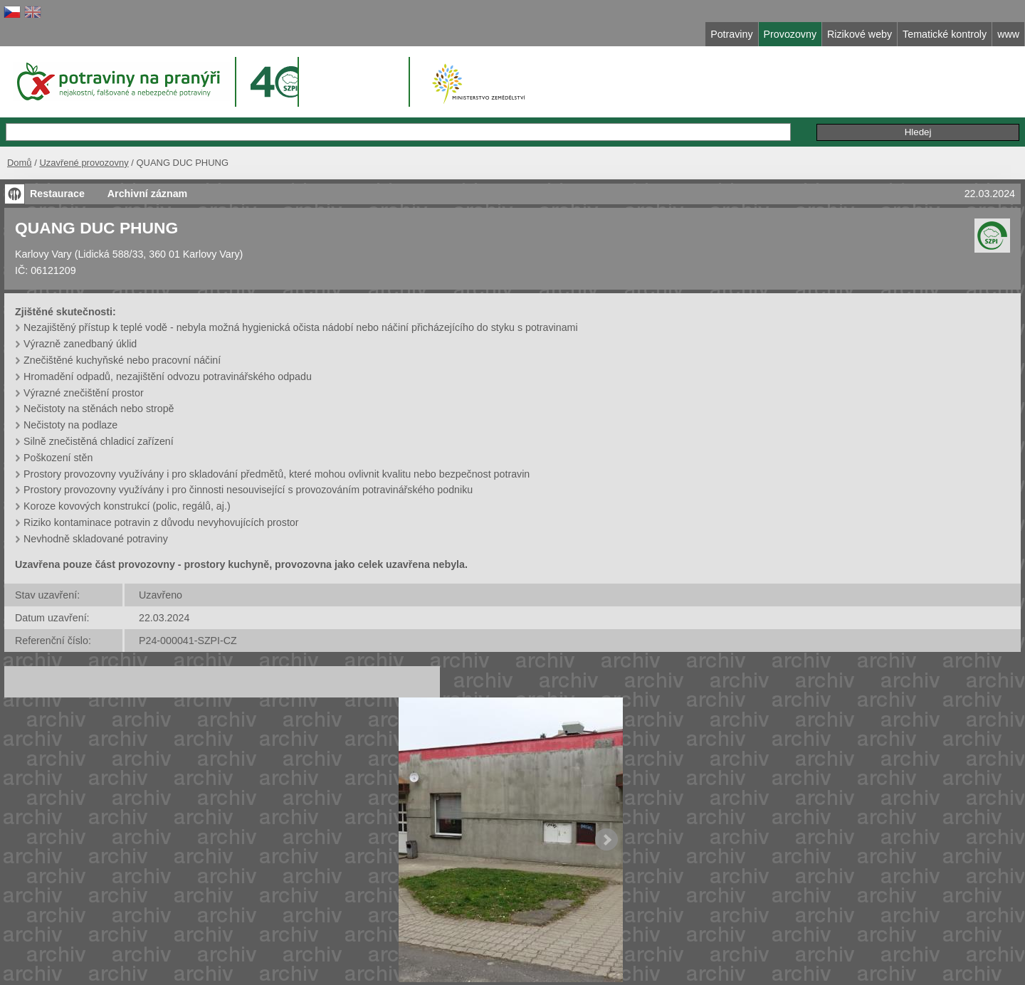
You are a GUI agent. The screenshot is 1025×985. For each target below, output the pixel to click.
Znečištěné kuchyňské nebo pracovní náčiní (122, 360)
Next (606, 839)
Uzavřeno (160, 595)
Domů (19, 162)
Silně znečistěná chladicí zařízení (98, 441)
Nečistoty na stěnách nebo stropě (98, 408)
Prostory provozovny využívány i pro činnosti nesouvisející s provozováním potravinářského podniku (248, 489)
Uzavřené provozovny (83, 162)
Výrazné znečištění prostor (83, 393)
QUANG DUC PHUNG (96, 227)
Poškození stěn (58, 457)
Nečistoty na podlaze (70, 425)
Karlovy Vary (43, 254)
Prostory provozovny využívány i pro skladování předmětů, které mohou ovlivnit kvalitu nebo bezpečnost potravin (276, 474)
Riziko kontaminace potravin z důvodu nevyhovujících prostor (161, 522)
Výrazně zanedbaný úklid (80, 343)
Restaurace (57, 193)
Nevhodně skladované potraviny (95, 538)
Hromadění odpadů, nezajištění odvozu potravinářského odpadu (167, 376)
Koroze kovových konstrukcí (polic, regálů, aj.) (127, 506)
